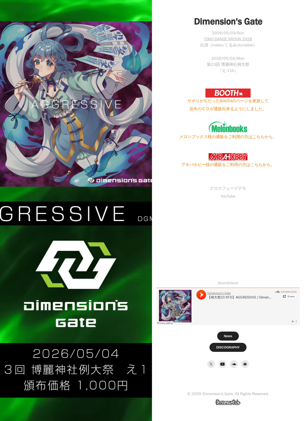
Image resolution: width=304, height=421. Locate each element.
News (228, 336)
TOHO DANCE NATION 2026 (228, 38)
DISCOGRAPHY (228, 347)
